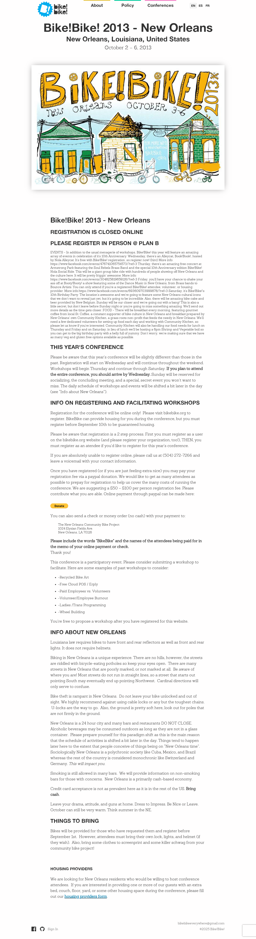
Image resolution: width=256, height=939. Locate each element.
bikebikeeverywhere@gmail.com (201, 923)
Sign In (53, 929)
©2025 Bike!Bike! (212, 929)
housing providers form (85, 897)
